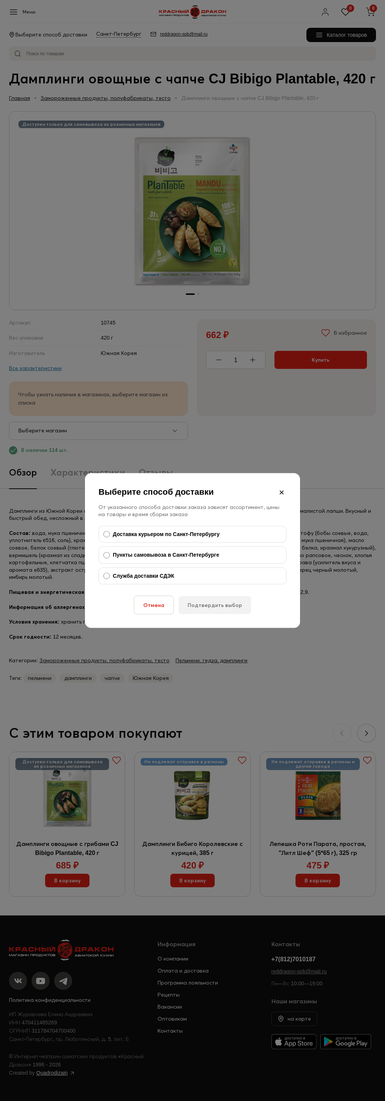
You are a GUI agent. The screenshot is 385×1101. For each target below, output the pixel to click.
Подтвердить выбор (215, 605)
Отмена (153, 605)
